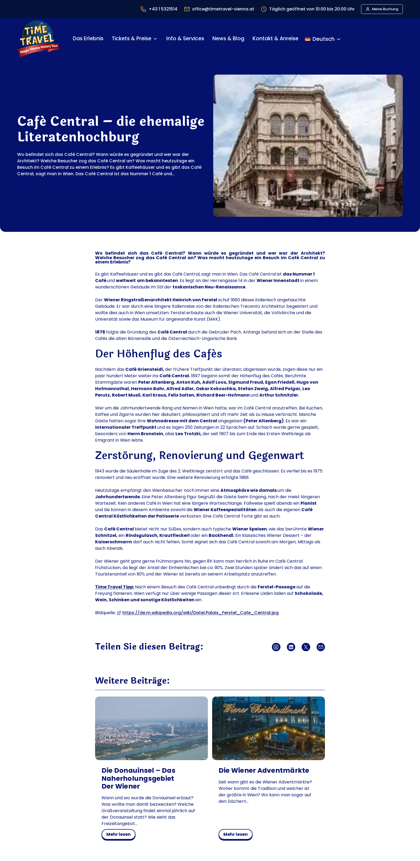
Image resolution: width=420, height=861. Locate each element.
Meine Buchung (385, 9)
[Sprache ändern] (323, 39)
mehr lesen (120, 835)
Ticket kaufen (377, 39)
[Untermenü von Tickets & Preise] (155, 38)
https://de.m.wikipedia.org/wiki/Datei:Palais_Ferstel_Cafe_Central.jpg (200, 613)
